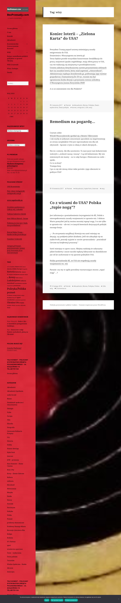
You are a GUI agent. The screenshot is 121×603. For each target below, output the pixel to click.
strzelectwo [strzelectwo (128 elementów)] (11, 300)
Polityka (10, 511)
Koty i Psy (10, 470)
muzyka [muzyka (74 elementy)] (24, 283)
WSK (9, 52)
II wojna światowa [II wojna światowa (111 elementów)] (13, 274)
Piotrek (68, 105)
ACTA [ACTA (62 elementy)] (8, 266)
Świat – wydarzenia (14, 553)
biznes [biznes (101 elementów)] (17, 267)
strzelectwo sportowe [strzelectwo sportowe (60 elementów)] (20, 300)
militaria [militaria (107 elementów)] (23, 281)
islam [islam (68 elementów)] (26, 274)
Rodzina (10, 538)
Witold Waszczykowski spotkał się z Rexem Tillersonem (74, 136)
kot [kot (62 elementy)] (8, 277)
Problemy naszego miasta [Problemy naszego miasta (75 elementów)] (14, 295)
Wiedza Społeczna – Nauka (16, 564)
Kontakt (10, 36)
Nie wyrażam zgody (57, 600)
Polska (9, 515)
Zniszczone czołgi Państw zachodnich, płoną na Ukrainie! (17, 332)
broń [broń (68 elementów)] (21, 266)
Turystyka (10, 560)
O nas (9, 32)
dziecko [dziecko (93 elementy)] (9, 269)
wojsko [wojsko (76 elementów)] (9, 305)
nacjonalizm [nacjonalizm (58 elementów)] (10, 285)
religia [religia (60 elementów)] (22, 295)
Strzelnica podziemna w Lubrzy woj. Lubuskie (16, 208)
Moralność (11, 485)
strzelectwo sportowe (15, 549)
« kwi (11, 116)
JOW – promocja (13, 460)
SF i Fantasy (11, 542)
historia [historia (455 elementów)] (11, 271)
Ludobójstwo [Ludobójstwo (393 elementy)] (13, 280)
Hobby (9, 445)
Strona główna (12, 28)
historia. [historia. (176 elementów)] (18, 272)
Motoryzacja (11, 489)
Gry (8, 437)
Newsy (9, 500)
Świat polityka (12, 557)
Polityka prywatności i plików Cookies (63, 305)
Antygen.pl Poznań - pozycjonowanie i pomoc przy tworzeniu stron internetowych (16, 249)
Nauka (9, 496)
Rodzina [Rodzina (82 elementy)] (9, 297)
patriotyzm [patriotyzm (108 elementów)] (16, 285)
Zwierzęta (10, 572)
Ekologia (10, 408)
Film (8, 420)
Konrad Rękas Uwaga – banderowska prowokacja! (16, 233)
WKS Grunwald (12, 65)
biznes (74, 107)
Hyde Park (11, 452)
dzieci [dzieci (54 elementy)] (24, 266)
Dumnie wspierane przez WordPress (92, 305)
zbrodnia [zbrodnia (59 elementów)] (18, 305)
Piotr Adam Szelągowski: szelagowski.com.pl (16, 192)
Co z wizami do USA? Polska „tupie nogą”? (75, 205)
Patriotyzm (11, 508)
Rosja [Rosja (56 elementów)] (13, 297)
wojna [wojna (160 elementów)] (21, 303)
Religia (9, 534)
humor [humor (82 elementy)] (24, 272)
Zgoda (47, 600)
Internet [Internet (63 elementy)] (22, 274)
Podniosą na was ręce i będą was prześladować (17, 224)
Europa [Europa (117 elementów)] (19, 269)
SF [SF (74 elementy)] (16, 297)
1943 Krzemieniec (13, 187)
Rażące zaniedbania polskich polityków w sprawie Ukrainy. (17, 58)
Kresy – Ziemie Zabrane (15, 473)
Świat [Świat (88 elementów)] (8, 307)
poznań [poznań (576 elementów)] (11, 292)
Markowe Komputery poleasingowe (15, 165)
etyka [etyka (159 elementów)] (14, 269)
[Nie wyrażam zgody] (119, 599)
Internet (10, 456)
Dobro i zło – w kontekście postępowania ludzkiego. (17, 323)
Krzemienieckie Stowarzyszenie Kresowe (12, 46)
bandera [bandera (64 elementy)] (12, 266)
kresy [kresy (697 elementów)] (12, 277)
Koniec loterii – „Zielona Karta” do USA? (72, 36)
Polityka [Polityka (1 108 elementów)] (12, 288)
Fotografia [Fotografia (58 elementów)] (24, 269)
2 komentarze (61, 288)
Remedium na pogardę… (72, 121)
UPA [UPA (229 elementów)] (17, 302)
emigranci (81, 107)
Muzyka (10, 492)
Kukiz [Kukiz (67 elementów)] (17, 277)
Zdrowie (10, 568)
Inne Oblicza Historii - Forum (17, 218)
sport (9, 545)
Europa (9, 416)
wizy (90, 107)
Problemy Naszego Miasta (16, 526)
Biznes (9, 399)
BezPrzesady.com (18, 14)
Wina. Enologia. (12, 68)
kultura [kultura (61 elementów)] (21, 277)
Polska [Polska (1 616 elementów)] (21, 288)
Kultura (10, 477)
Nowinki (10, 504)
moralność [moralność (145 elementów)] (11, 283)
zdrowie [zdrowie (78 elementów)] (23, 305)
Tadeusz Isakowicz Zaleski (16, 214)
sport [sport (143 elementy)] (19, 297)
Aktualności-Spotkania (15, 391)
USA (86, 107)
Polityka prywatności (71, 600)
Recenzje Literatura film (16, 530)
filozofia (10, 424)
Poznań (9, 519)
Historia (10, 441)
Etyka (9, 412)
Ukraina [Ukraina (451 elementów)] (11, 302)
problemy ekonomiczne (15, 523)
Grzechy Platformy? (14, 348)
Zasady (9, 72)
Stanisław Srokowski (14, 239)
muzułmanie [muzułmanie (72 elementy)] (18, 283)
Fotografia (10, 427)
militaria (10, 481)
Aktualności (11, 40)
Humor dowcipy (13, 449)
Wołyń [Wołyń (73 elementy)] (13, 305)
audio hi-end (11, 395)
